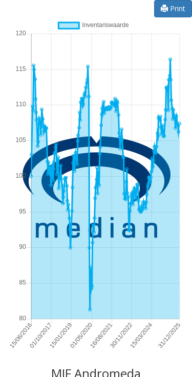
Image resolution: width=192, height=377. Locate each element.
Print (173, 8)
